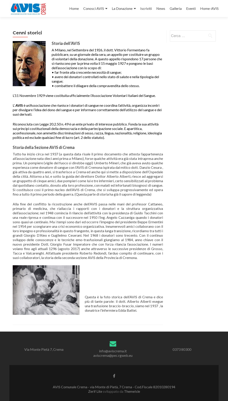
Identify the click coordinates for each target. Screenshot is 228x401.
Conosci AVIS (93, 8)
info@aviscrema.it (113, 351)
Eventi (191, 8)
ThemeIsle (132, 391)
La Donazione (122, 8)
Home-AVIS (209, 8)
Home (74, 8)
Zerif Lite (95, 391)
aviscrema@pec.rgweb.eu (112, 355)
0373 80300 (182, 349)
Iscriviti (146, 8)
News (160, 8)
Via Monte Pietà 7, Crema (43, 349)
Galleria (176, 8)
